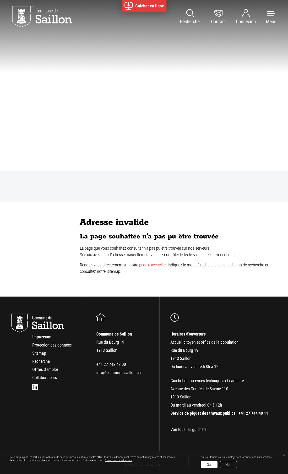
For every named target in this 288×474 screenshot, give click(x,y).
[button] (266, 16)
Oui (209, 464)
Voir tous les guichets (188, 429)
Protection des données (52, 344)
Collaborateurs (44, 377)
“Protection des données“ (118, 460)
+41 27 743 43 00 (111, 364)
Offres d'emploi (45, 369)
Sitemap (39, 353)
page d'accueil (151, 264)
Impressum (41, 336)
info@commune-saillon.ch (118, 372)
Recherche (41, 361)
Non (228, 464)
